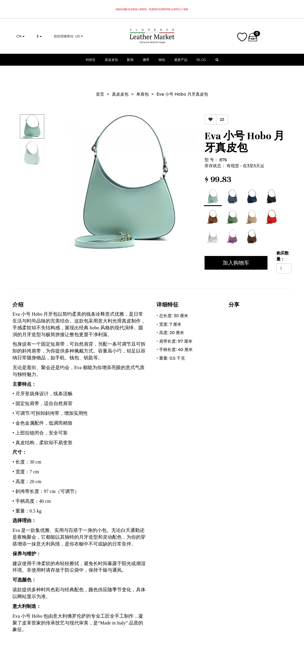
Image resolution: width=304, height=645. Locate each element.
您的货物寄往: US (68, 38)
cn (20, 38)
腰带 (146, 64)
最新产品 (180, 64)
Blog (201, 64)
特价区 (91, 64)
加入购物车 (236, 263)
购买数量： (282, 256)
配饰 (130, 64)
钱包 (162, 64)
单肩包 (142, 94)
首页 (100, 94)
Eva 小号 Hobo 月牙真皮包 (182, 94)
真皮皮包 (111, 64)
